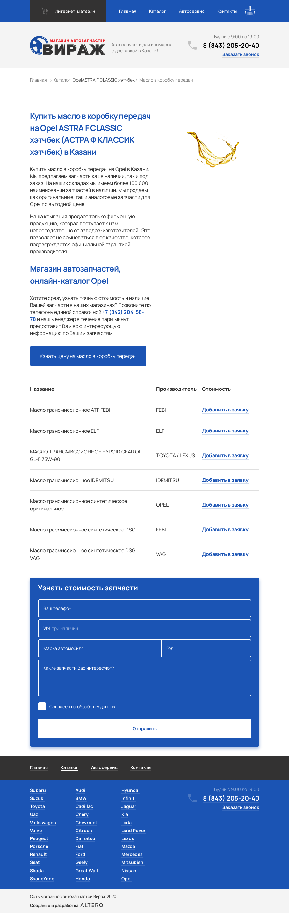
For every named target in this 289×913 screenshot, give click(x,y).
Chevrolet (86, 822)
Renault (38, 854)
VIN (145, 628)
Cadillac (84, 806)
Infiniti (128, 798)
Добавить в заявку (225, 409)
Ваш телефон (145, 608)
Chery (82, 814)
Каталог (157, 11)
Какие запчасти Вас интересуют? (145, 678)
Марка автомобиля (100, 648)
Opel (126, 878)
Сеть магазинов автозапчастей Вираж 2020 (73, 896)
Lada (126, 822)
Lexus (127, 838)
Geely (82, 862)
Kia (124, 814)
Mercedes (132, 854)
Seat (35, 862)
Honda (83, 878)
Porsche (39, 846)
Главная (127, 11)
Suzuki (37, 798)
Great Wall (87, 870)
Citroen (84, 830)
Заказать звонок (240, 54)
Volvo (36, 830)
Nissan (128, 870)
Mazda (128, 846)
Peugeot (39, 838)
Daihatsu (85, 838)
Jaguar (128, 806)
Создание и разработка (66, 905)
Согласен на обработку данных (82, 706)
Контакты (227, 11)
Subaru (38, 790)
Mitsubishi (133, 862)
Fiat (79, 846)
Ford (80, 854)
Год (206, 648)
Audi (80, 790)
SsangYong (42, 878)
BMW (81, 798)
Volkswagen (43, 822)
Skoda (37, 870)
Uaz (34, 814)
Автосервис (192, 11)
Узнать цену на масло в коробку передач (88, 356)
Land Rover (133, 830)
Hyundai (130, 790)
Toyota (37, 806)
